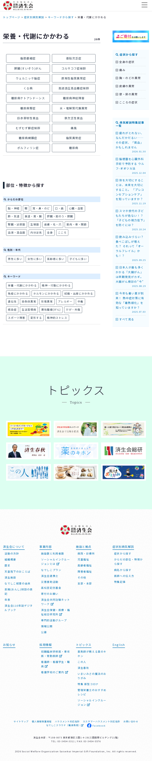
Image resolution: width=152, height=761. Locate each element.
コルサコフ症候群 (73, 68)
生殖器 (34, 224)
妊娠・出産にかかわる (78, 293)
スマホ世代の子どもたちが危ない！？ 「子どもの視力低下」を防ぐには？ (131, 220)
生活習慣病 (29, 309)
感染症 (12, 309)
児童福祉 (83, 559)
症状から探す (127, 54)
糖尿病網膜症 (28, 138)
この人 (82, 662)
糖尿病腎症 (28, 108)
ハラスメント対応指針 (67, 721)
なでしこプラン (51, 570)
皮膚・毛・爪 (53, 224)
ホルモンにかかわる (46, 293)
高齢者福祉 (85, 565)
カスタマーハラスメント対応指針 (101, 721)
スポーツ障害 (16, 318)
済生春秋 (83, 668)
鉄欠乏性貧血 (74, 118)
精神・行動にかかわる (56, 285)
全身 (50, 232)
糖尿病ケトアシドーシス (28, 98)
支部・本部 (85, 583)
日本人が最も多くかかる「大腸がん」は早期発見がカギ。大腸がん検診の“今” (131, 276)
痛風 (74, 128)
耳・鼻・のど (41, 208)
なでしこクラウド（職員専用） (65, 725)
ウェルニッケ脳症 (28, 78)
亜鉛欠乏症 (74, 58)
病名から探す (122, 570)
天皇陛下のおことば (17, 571)
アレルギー (65, 301)
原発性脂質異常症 (73, 78)
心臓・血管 (76, 208)
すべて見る (125, 319)
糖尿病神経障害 (73, 98)
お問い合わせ (130, 721)
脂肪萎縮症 (28, 58)
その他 (82, 577)
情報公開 (47, 626)
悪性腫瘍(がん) (51, 309)
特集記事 (120, 582)
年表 (7, 600)
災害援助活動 (49, 582)
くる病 (28, 88)
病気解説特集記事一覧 (130, 124)
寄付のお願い (49, 594)
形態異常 (47, 301)
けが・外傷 (73, 309)
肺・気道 (13, 216)
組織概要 (10, 559)
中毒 (80, 301)
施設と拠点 (83, 546)
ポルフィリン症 (28, 148)
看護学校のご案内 (54, 672)
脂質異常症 (74, 138)
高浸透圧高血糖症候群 (73, 88)
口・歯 (59, 208)
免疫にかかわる (18, 293)
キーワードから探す (61, 17)
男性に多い (15, 259)
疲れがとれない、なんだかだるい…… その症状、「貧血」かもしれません (131, 142)
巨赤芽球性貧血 (28, 118)
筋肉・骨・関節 (77, 224)
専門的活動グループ (54, 620)
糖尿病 (73, 148)
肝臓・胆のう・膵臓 (60, 216)
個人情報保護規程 (42, 721)
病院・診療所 (86, 554)
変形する (36, 318)
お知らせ (9, 645)
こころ (62, 232)
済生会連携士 (49, 576)
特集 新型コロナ (88, 684)
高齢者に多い (55, 259)
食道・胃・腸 (33, 216)
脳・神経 (13, 208)
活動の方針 (12, 554)
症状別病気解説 (34, 17)
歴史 (7, 565)
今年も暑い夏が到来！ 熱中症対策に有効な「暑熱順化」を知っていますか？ (131, 302)
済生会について (13, 546)
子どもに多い (78, 259)
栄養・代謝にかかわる (22, 285)
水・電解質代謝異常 (73, 108)
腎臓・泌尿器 (16, 224)
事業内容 (45, 546)
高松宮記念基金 (51, 588)
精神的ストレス (57, 318)
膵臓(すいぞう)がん (28, 68)
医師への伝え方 (124, 576)
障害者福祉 (85, 571)
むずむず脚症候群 (28, 128)
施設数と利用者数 (52, 554)
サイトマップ (21, 721)
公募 (44, 632)
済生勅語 (10, 577)
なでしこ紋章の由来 (17, 583)
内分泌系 (36, 232)
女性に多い (34, 259)
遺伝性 (12, 301)
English (119, 645)
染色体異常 (29, 301)
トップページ (11, 17)
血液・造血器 (16, 232)
